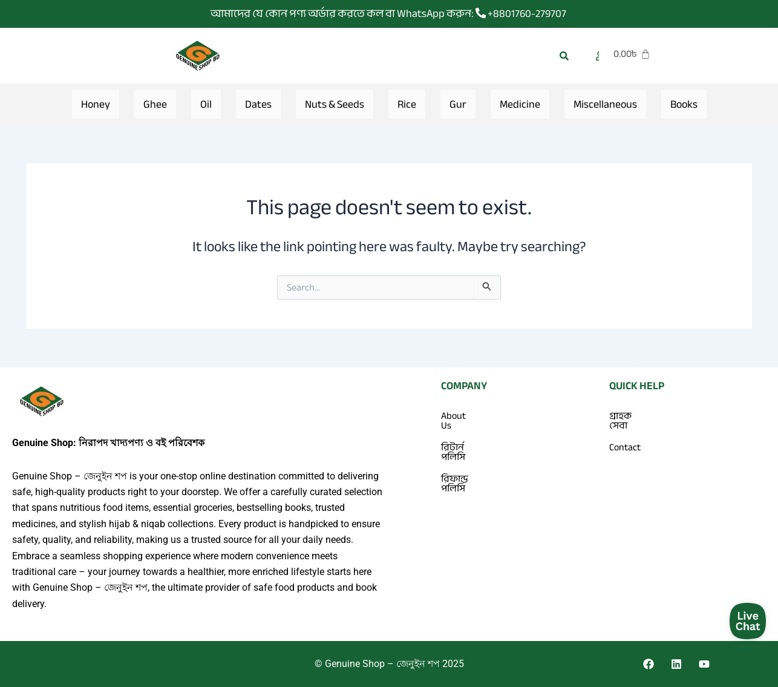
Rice (406, 104)
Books (684, 104)
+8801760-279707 (521, 13)
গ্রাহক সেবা (630, 416)
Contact (625, 438)
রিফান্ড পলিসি (467, 459)
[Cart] (659, 54)
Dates (258, 104)
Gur (457, 104)
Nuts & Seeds (334, 104)
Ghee (155, 104)
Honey (95, 104)
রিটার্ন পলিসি (465, 438)
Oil (206, 104)
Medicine (520, 104)
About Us (459, 416)
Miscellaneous (605, 104)
